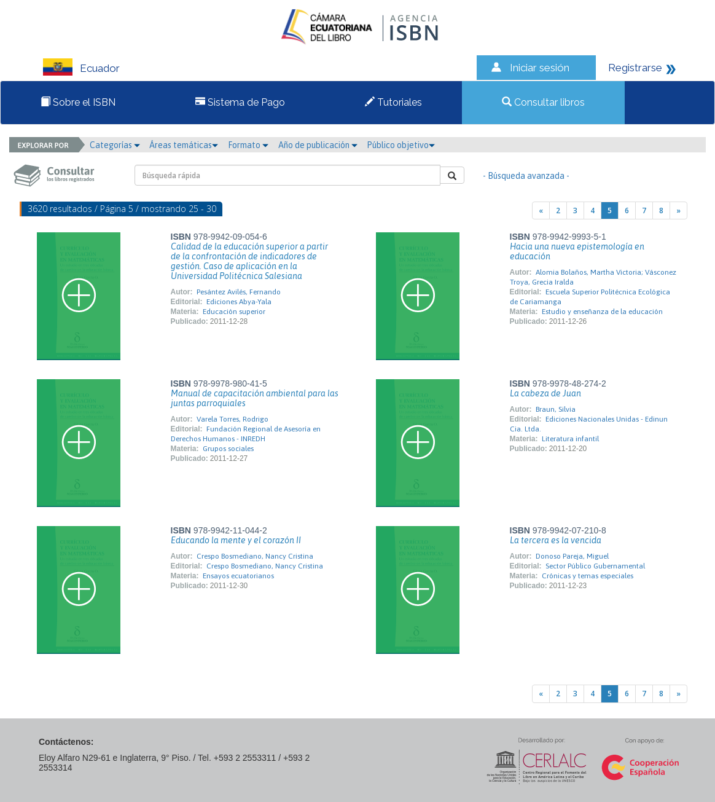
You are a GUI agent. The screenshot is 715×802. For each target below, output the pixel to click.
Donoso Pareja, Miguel (572, 556)
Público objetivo (401, 145)
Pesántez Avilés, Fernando (239, 292)
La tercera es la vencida (555, 540)
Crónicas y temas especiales (587, 576)
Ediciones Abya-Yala (239, 301)
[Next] (678, 210)
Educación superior (234, 311)
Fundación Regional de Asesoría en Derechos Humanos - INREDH (246, 434)
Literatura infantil (570, 438)
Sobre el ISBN (78, 102)
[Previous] (541, 210)
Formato (248, 145)
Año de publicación (318, 145)
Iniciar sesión (539, 67)
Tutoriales (393, 102)
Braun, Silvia (556, 409)
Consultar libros (543, 102)
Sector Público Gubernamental (595, 566)
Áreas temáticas (183, 145)
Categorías (115, 145)
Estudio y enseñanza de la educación (602, 311)
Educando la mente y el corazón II (236, 540)
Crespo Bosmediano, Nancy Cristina (255, 556)
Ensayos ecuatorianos (238, 576)
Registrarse (635, 67)
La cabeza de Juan (545, 393)
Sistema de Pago (240, 102)
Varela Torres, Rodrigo (232, 419)
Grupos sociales (228, 448)
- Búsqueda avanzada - (526, 176)
